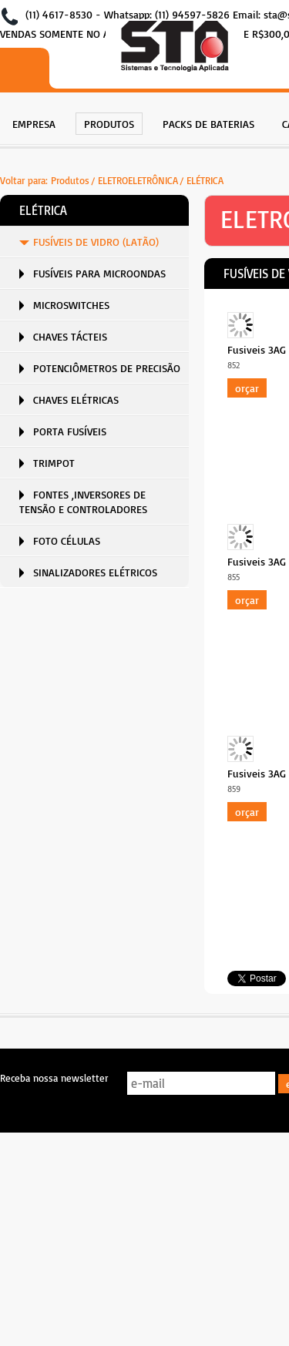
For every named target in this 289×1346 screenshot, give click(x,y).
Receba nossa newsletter (54, 1078)
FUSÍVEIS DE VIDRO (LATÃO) (96, 241)
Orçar (247, 387)
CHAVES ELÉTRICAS (76, 399)
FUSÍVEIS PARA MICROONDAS (99, 273)
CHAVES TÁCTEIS (70, 336)
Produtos (70, 180)
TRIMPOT (54, 462)
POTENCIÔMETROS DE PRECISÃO (106, 368)
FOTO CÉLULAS (66, 540)
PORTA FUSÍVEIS (69, 431)
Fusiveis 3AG (256, 349)
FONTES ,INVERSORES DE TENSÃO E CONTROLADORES (83, 501)
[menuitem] (34, 122)
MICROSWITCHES (71, 304)
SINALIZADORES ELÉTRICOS (95, 572)
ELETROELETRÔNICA (138, 180)
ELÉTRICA (205, 180)
